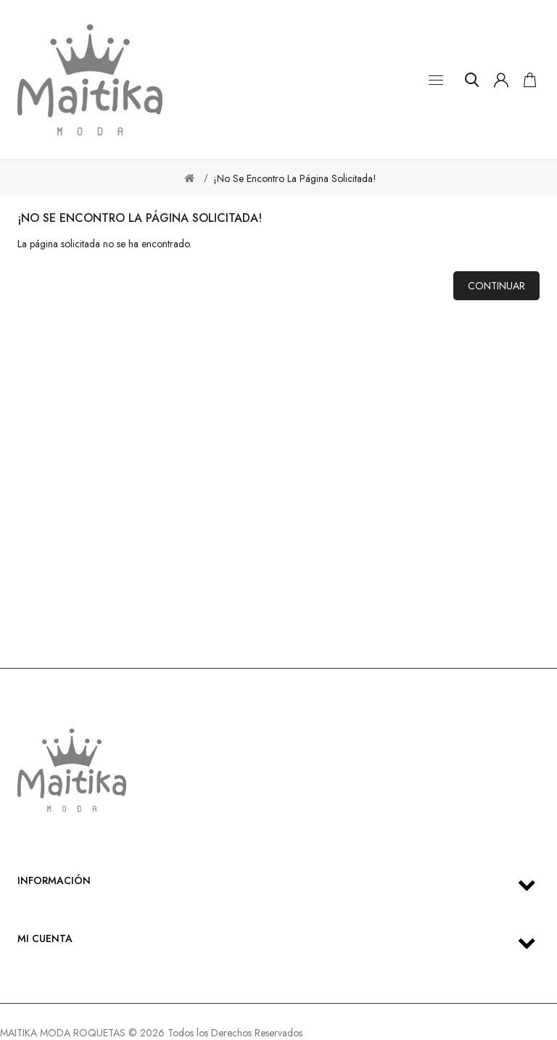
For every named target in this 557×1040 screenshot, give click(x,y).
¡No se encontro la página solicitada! (294, 178)
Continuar (496, 285)
